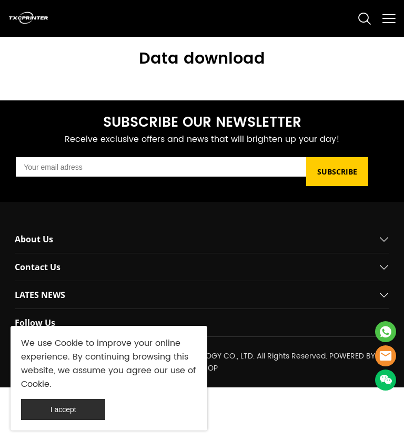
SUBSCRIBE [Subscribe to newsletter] (337, 172)
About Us (34, 239)
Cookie (69, 343)
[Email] (161, 167)
